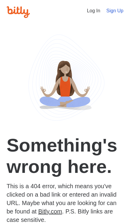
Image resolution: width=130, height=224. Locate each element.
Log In (93, 10)
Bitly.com (50, 211)
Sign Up (114, 10)
